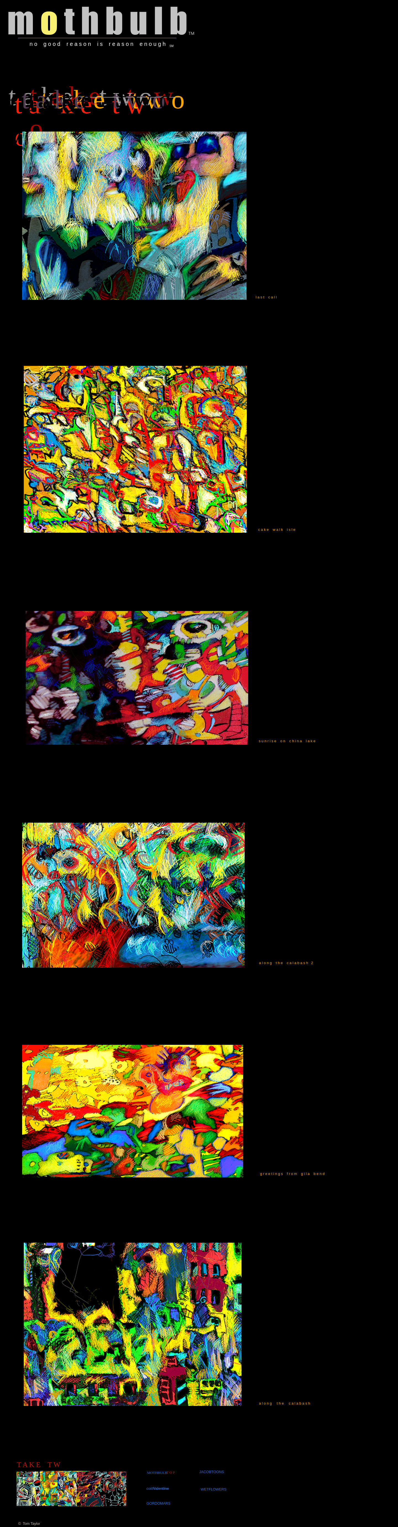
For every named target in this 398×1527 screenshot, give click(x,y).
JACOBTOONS (211, 1472)
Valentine (161, 1488)
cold (149, 1488)
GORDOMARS (158, 1503)
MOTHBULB (157, 1473)
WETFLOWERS (213, 1489)
